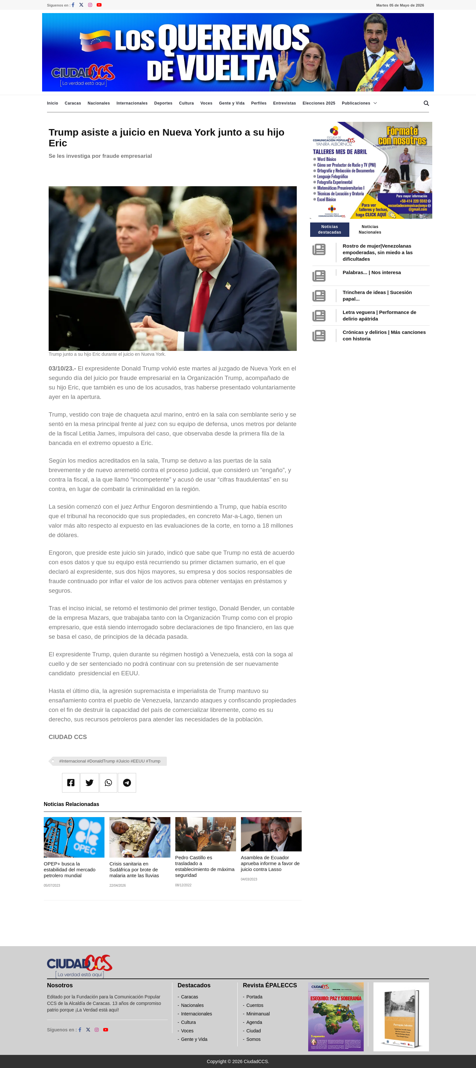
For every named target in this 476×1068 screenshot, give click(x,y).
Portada (254, 996)
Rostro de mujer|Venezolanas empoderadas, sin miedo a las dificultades (378, 252)
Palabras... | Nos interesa (372, 272)
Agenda (254, 1022)
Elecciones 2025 (319, 103)
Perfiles (258, 103)
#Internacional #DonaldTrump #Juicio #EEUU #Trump (110, 761)
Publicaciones (356, 103)
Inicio (52, 103)
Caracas (73, 103)
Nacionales (99, 103)
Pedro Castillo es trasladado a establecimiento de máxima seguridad (205, 866)
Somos (253, 1039)
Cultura (186, 103)
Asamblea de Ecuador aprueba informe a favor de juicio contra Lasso (270, 863)
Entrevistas (284, 103)
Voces (206, 103)
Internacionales (132, 103)
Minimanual (258, 1013)
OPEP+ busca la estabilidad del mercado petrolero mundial (69, 869)
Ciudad (253, 1030)
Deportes (163, 103)
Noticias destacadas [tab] (329, 229)
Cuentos (254, 1005)
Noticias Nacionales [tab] (370, 229)
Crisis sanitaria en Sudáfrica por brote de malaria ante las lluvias (134, 869)
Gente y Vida (232, 103)
